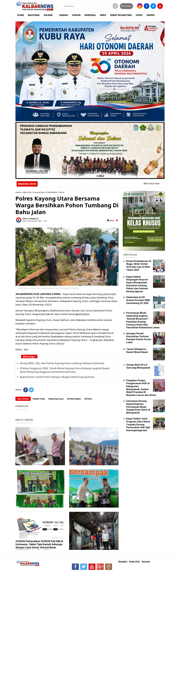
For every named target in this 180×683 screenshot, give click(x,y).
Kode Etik (134, 561)
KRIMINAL (90, 15)
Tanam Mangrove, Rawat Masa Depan (137, 350)
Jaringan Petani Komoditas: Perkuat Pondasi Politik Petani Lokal (138, 338)
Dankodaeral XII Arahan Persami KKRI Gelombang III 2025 (138, 300)
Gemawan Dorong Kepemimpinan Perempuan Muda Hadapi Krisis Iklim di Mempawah (138, 406)
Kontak (146, 561)
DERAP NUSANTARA (121, 15)
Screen (126, 6)
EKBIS (103, 15)
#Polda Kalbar (74, 398)
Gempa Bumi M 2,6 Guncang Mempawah (138, 366)
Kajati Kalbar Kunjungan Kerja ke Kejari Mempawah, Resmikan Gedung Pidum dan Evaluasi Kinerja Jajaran (137, 284)
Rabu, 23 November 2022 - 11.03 (34, 221)
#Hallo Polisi (39, 398)
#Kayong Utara (56, 398)
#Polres (88, 398)
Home (18, 192)
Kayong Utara (39, 192)
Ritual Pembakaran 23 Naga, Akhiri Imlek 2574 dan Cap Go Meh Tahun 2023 (138, 265)
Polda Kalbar (52, 192)
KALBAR (48, 15)
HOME (20, 15)
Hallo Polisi (27, 192)
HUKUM (76, 15)
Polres (61, 192)
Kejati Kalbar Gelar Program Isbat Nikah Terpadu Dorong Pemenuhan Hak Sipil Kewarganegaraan (138, 424)
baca (110, 220)
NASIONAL (34, 15)
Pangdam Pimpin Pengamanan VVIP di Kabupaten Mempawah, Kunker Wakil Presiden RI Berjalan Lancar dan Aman (141, 388)
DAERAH (63, 15)
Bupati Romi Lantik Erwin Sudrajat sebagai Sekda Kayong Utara (57, 377)
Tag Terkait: (23, 398)
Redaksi (122, 561)
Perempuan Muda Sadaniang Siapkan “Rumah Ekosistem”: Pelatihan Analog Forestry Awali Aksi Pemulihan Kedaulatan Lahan (142, 320)
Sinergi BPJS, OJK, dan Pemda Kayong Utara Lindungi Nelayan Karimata (62, 363)
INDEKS (151, 15)
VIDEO (139, 15)
